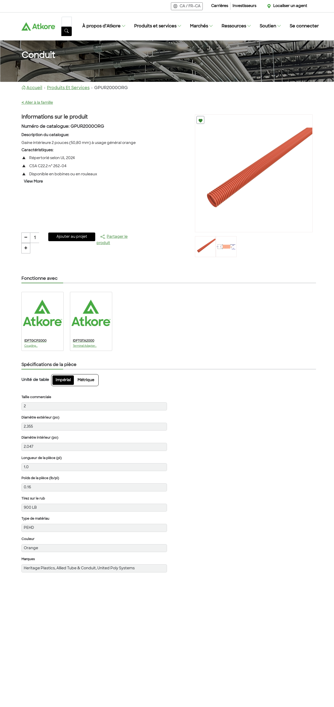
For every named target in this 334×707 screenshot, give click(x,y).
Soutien (270, 26)
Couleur (27, 539)
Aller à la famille (37, 103)
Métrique (85, 380)
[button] (104, 26)
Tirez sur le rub (33, 498)
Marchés (201, 26)
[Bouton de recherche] (66, 31)
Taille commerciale (36, 397)
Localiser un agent (290, 6)
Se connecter (304, 26)
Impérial (63, 380)
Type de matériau (35, 518)
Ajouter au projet (71, 237)
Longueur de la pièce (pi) (41, 458)
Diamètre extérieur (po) (40, 417)
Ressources (236, 26)
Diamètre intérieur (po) (39, 437)
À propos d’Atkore (104, 26)
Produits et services (158, 26)
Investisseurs (244, 6)
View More (33, 182)
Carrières (219, 6)
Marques (28, 559)
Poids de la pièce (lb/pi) (40, 478)
